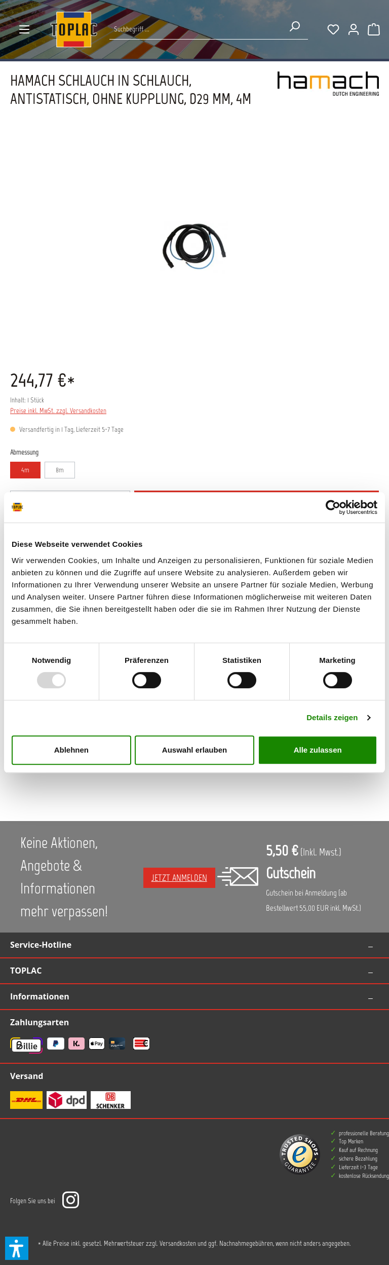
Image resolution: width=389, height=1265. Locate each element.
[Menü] (24, 29)
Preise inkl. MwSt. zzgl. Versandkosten (58, 410)
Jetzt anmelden (179, 877)
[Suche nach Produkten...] (195, 29)
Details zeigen (332, 717)
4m (25, 470)
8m (60, 470)
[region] (194, 247)
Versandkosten (178, 1243)
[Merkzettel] (333, 29)
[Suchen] (294, 26)
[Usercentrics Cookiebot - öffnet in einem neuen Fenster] (333, 507)
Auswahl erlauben (194, 750)
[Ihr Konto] (353, 29)
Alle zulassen (318, 750)
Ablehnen (71, 750)
